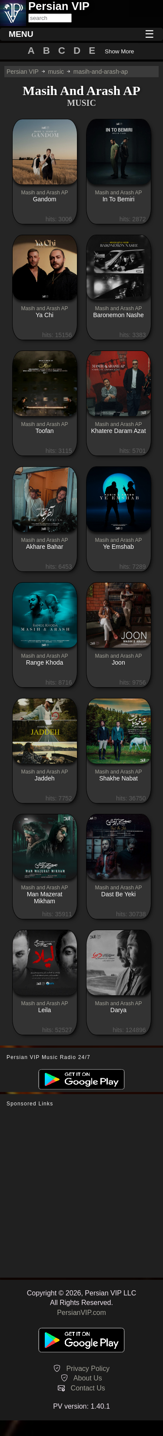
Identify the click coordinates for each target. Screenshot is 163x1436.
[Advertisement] (81, 1192)
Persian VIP (23, 71)
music (56, 71)
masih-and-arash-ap (100, 71)
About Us (87, 1378)
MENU (21, 34)
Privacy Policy (88, 1368)
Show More (119, 51)
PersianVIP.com (81, 1312)
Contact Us (88, 1388)
